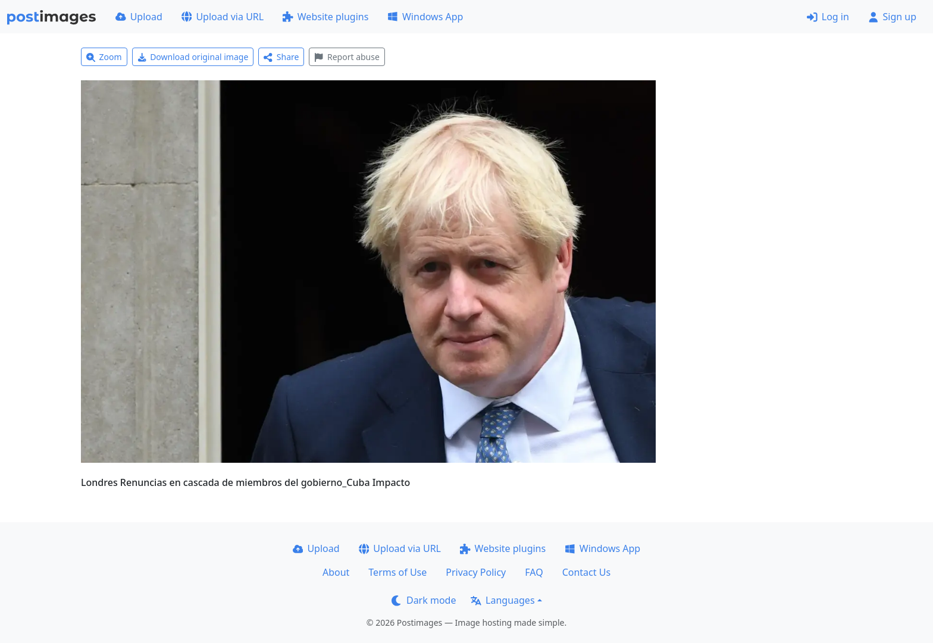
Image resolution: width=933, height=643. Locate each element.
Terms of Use (397, 572)
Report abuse (346, 56)
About (336, 572)
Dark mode (424, 600)
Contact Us (586, 572)
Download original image (193, 56)
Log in (828, 16)
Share (281, 56)
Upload (138, 16)
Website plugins (325, 16)
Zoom (104, 56)
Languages (502, 600)
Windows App (425, 16)
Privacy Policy (476, 572)
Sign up (892, 16)
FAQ (534, 572)
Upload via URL (222, 16)
